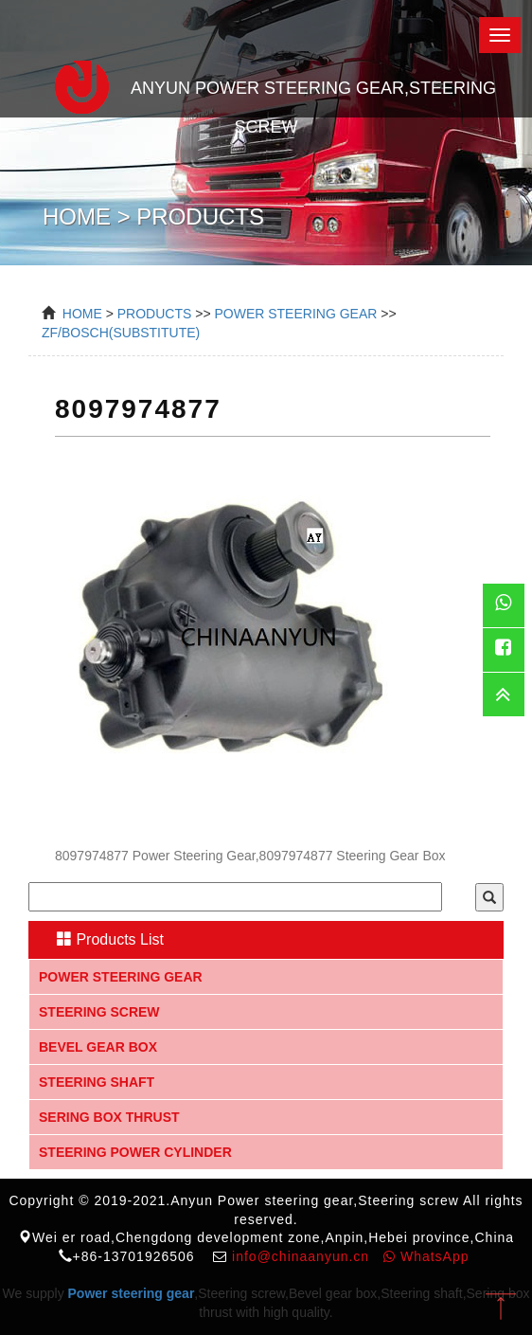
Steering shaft (96, 1082)
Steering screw (99, 1011)
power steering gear (295, 313)
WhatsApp (426, 1256)
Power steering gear (121, 976)
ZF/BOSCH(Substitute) (121, 332)
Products (154, 313)
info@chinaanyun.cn (300, 1256)
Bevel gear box (98, 1047)
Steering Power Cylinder (135, 1152)
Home (82, 313)
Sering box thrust (109, 1117)
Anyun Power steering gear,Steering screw (266, 84)
